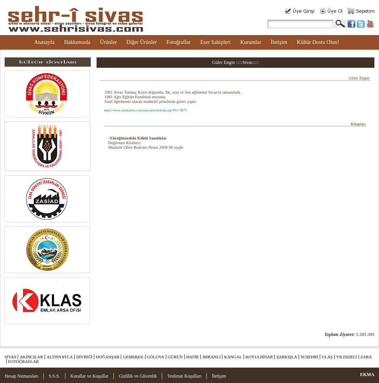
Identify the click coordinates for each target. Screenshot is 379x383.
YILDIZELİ (346, 356)
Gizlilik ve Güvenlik (138, 376)
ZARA (366, 356)
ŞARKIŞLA (286, 356)
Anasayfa (44, 42)
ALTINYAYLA (60, 356)
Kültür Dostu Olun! (318, 42)
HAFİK (192, 356)
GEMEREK (133, 356)
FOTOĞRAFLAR (23, 361)
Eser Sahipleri (215, 42)
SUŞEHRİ (309, 356)
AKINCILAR (31, 356)
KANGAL (233, 356)
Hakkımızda (77, 42)
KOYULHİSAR (259, 356)
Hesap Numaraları (21, 376)
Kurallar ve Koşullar (89, 376)
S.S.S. (54, 376)
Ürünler (108, 42)
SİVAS (10, 356)
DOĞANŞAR (107, 356)
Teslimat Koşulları (184, 376)
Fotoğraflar (178, 42)
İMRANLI (211, 356)
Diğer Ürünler (142, 42)
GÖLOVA (155, 356)
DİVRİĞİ (84, 356)
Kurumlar (250, 42)
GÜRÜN (175, 356)
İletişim (279, 42)
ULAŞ (327, 356)
